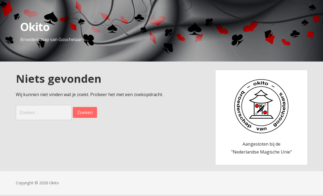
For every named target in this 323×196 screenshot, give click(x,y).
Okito (35, 26)
